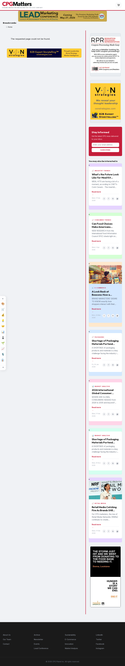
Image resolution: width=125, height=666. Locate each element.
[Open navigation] (118, 5)
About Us (6, 635)
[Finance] (3, 315)
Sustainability (70, 635)
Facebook (100, 644)
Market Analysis (71, 648)
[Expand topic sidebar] (3, 299)
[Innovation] (3, 320)
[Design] (3, 304)
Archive (37, 635)
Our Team (7, 639)
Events (37, 644)
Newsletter (38, 639)
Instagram (100, 648)
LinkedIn (99, 635)
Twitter (99, 639)
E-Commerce (70, 639)
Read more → (96, 193)
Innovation (69, 644)
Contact (6, 644)
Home (10, 27)
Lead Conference (41, 648)
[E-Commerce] (3, 309)
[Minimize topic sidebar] (3, 367)
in (113, 198)
